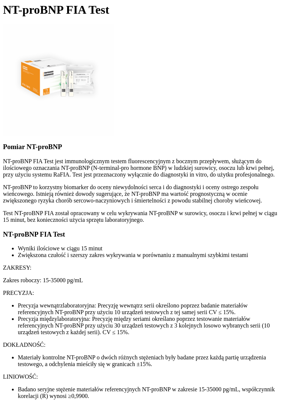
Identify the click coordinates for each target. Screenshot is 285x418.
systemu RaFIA (50, 174)
